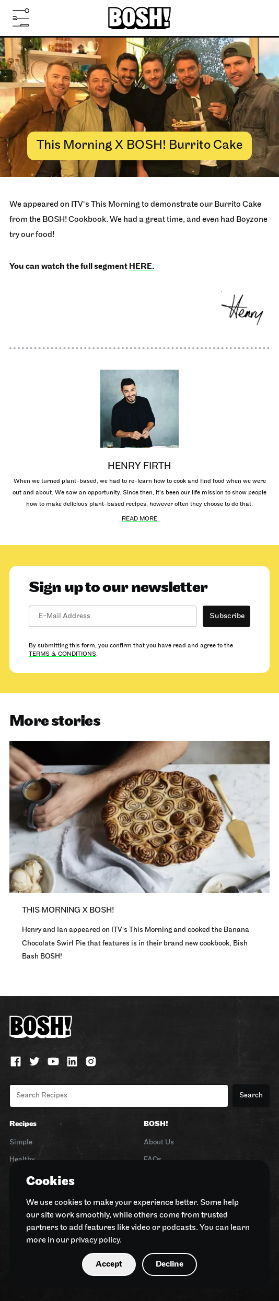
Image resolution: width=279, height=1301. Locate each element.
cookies (68, 1203)
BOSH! (156, 1124)
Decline (169, 1264)
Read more (139, 519)
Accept (109, 1264)
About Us (159, 1142)
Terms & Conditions (62, 654)
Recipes (23, 1124)
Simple (20, 1142)
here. (141, 267)
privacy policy (95, 1240)
